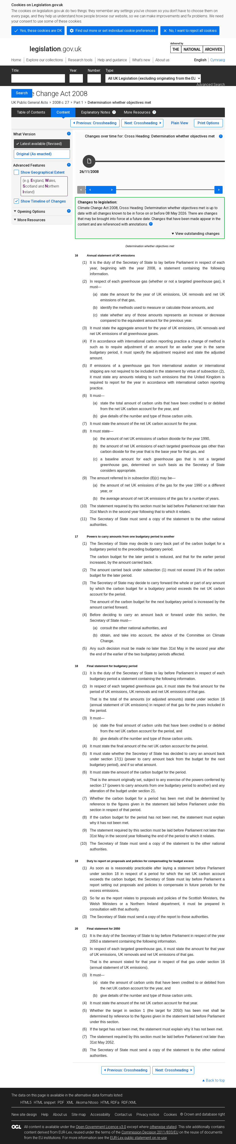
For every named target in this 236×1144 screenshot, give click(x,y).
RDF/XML (129, 1102)
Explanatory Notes (95, 112)
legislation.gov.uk (46, 47)
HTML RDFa (110, 1102)
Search (22, 93)
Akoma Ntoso (87, 1102)
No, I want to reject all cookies (193, 30)
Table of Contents (31, 112)
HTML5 (26, 1102)
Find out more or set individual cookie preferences (115, 30)
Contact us (123, 1114)
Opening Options (29, 211)
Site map (79, 1114)
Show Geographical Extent (43, 172)
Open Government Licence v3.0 (101, 1127)
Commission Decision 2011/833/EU (150, 1132)
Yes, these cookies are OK (41, 30)
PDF (61, 1102)
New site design (24, 1114)
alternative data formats (94, 1095)
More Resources (137, 112)
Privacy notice (148, 1114)
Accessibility (100, 1114)
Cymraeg (217, 60)
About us (60, 1114)
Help (44, 1114)
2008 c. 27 (60, 102)
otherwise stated (163, 1127)
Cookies (170, 1114)
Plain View (179, 123)
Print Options (208, 123)
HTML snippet (44, 1102)
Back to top (215, 1080)
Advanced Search (210, 84)
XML (70, 1102)
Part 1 (78, 102)
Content (63, 112)
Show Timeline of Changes (43, 201)
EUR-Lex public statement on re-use (138, 1138)
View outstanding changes (195, 233)
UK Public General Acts (29, 102)
